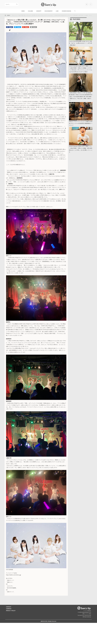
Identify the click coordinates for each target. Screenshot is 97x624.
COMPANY (8, 610)
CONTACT (8, 608)
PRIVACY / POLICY (11, 611)
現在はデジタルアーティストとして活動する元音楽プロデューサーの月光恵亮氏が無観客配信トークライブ (80, 124)
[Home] (5, 16)
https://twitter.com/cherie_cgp (13, 576)
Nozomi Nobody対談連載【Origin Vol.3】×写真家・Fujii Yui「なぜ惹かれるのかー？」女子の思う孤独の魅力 (80, 44)
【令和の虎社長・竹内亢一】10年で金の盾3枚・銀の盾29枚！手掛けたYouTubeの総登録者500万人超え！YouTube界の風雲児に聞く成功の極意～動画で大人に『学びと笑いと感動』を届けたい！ (80, 97)
